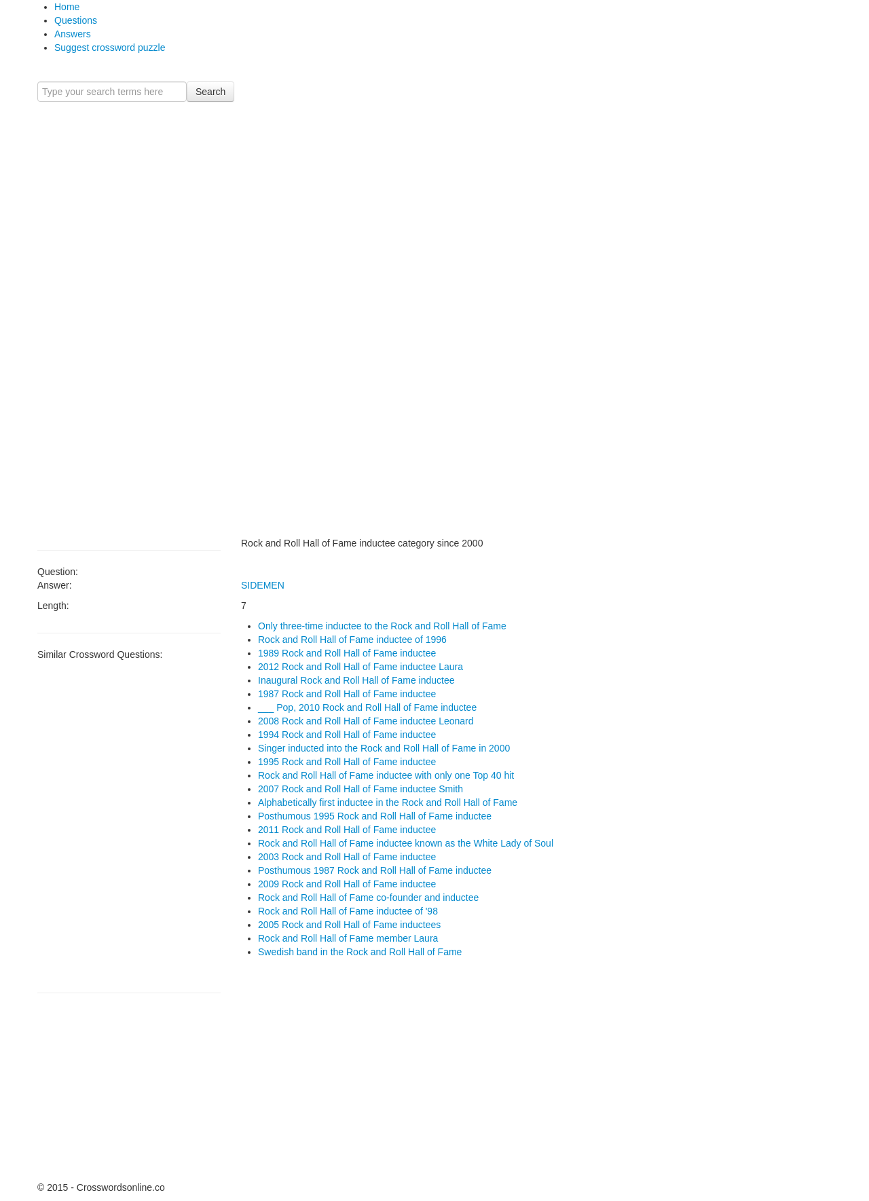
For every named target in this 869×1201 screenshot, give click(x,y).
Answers (72, 34)
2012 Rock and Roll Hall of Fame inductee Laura (360, 666)
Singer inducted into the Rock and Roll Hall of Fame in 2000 (384, 748)
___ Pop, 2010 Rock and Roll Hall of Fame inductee (367, 707)
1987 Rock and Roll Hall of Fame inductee (347, 693)
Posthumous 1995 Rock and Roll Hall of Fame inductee (375, 816)
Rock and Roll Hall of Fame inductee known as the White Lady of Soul (405, 843)
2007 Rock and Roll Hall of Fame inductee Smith (360, 788)
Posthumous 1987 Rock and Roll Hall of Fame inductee (375, 870)
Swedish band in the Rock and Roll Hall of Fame (360, 951)
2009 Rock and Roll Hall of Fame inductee (347, 884)
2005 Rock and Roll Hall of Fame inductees (349, 924)
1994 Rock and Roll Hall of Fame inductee (347, 734)
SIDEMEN (262, 585)
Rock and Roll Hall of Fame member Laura (348, 938)
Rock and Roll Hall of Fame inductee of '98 (348, 911)
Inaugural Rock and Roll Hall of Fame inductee (356, 680)
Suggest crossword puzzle (109, 47)
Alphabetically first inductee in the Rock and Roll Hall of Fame (387, 802)
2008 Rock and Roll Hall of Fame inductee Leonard (366, 721)
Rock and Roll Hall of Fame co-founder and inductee (368, 897)
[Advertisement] (129, 319)
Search (210, 91)
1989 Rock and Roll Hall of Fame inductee (347, 653)
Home (66, 6)
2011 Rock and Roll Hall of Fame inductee (347, 829)
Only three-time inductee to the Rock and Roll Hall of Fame (382, 626)
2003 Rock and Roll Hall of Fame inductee (347, 856)
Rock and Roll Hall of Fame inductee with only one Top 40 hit (386, 775)
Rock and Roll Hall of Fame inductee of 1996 (352, 639)
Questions (75, 20)
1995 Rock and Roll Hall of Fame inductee (347, 761)
